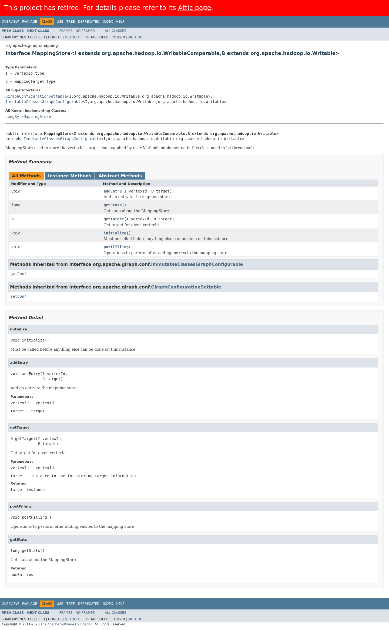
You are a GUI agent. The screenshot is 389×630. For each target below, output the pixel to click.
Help (120, 22)
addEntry (113, 191)
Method (72, 37)
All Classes (115, 31)
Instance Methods (69, 175)
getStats (113, 205)
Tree (70, 22)
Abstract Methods (120, 175)
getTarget (114, 219)
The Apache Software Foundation (67, 624)
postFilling (116, 247)
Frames (66, 31)
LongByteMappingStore (28, 116)
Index (108, 22)
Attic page (194, 8)
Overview (10, 22)
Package (29, 22)
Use (60, 22)
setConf (18, 296)
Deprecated (89, 22)
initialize (115, 233)
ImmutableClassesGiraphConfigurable (44, 102)
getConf (18, 273)
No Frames (85, 31)
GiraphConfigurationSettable (36, 96)
